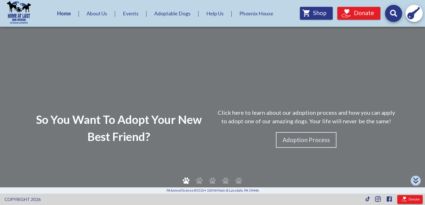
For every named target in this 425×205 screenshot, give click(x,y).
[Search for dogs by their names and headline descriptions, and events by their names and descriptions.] (393, 13)
